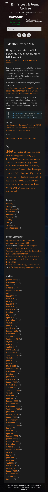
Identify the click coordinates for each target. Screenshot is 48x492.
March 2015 (11, 309)
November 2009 (13, 385)
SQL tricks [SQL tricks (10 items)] (35, 173)
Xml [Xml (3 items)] (15, 191)
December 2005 (12, 473)
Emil (26, 60)
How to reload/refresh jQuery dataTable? (23, 264)
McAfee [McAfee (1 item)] (34, 162)
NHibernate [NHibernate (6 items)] (27, 165)
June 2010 (10, 376)
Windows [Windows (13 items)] (12, 187)
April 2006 (10, 463)
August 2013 (11, 323)
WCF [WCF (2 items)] (25, 184)
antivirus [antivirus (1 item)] (17, 152)
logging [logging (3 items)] (28, 162)
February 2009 (12, 401)
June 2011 (10, 360)
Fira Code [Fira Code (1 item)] (22, 159)
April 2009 (10, 398)
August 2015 (11, 301)
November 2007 (13, 422)
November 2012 (13, 333)
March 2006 (11, 465)
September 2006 (13, 449)
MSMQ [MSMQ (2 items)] (8, 166)
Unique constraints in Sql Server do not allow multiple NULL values (23, 54)
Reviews (9, 214)
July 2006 (10, 455)
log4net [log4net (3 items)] (21, 162)
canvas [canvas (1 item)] (29, 152)
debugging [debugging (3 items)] (30, 155)
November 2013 (13, 320)
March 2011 (11, 366)
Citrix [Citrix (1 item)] (33, 152)
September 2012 (13, 339)
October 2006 (12, 447)
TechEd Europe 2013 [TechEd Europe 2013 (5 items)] (31, 176)
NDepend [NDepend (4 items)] (16, 165)
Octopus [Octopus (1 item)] (15, 170)
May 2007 (10, 430)
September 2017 (13, 290)
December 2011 (12, 352)
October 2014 (12, 312)
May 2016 (10, 298)
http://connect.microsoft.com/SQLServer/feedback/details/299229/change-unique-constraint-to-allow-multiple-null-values (24, 91)
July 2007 (10, 428)
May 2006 (10, 460)
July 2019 (10, 285)
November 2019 (13, 282)
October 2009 (12, 387)
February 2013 (12, 331)
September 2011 (13, 355)
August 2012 (11, 341)
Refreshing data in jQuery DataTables (24, 267)
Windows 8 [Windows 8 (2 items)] (22, 188)
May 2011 (10, 363)
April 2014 (10, 317)
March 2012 (11, 350)
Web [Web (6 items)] (33, 184)
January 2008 (11, 417)
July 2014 (10, 314)
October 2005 (12, 476)
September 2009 (13, 390)
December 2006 (12, 441)
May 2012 (10, 344)
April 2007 (10, 433)
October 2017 (12, 288)
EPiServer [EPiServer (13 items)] (12, 159)
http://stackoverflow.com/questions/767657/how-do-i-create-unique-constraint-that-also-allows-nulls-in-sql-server (23, 128)
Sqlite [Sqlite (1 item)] (12, 174)
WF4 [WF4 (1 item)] (37, 184)
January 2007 (11, 438)
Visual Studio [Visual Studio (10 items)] (18, 180)
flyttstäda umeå (12, 240)
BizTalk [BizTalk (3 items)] (23, 152)
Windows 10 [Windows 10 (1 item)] (31, 188)
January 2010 (11, 382)
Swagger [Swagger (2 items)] (9, 177)
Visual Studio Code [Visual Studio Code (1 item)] (17, 184)
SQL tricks (31, 138)
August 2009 (11, 393)
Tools (8, 225)
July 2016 (10, 293)
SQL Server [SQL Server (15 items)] (22, 173)
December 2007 (12, 420)
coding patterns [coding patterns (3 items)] (18, 155)
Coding (9, 206)
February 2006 (12, 468)
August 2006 (11, 452)
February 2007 (12, 436)
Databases (12, 138)
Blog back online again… (28, 245)
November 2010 (13, 371)
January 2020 (11, 279)
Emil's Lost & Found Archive (29, 485)
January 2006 (11, 471)
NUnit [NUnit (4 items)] (9, 169)
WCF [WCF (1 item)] (29, 184)
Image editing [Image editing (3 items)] (34, 159)
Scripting (9, 217)
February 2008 (12, 414)
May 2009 (10, 395)
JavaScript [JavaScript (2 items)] (9, 162)
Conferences (11, 209)
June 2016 (10, 296)
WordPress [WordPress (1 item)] (9, 191)
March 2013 (11, 328)
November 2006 (13, 444)
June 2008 (10, 412)
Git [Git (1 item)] (27, 159)
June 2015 (10, 304)
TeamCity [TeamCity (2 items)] (16, 177)
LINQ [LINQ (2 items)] (16, 162)
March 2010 (11, 379)
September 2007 (13, 425)
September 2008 (13, 409)
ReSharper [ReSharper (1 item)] (37, 170)
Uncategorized (12, 228)
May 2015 (10, 306)
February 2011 (12, 368)
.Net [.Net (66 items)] (9, 151)
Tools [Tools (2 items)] (8, 181)
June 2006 (10, 457)
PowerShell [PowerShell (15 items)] (25, 169)
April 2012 (10, 347)
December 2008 (12, 403)
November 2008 (13, 406)
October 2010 (12, 374)
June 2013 (10, 325)
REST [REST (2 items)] (8, 173)
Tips (8, 222)
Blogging (9, 203)
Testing (9, 220)
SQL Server (24, 138)
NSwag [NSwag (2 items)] (36, 166)
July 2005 (10, 479)
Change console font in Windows (19, 248)
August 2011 (11, 358)
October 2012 (12, 336)
